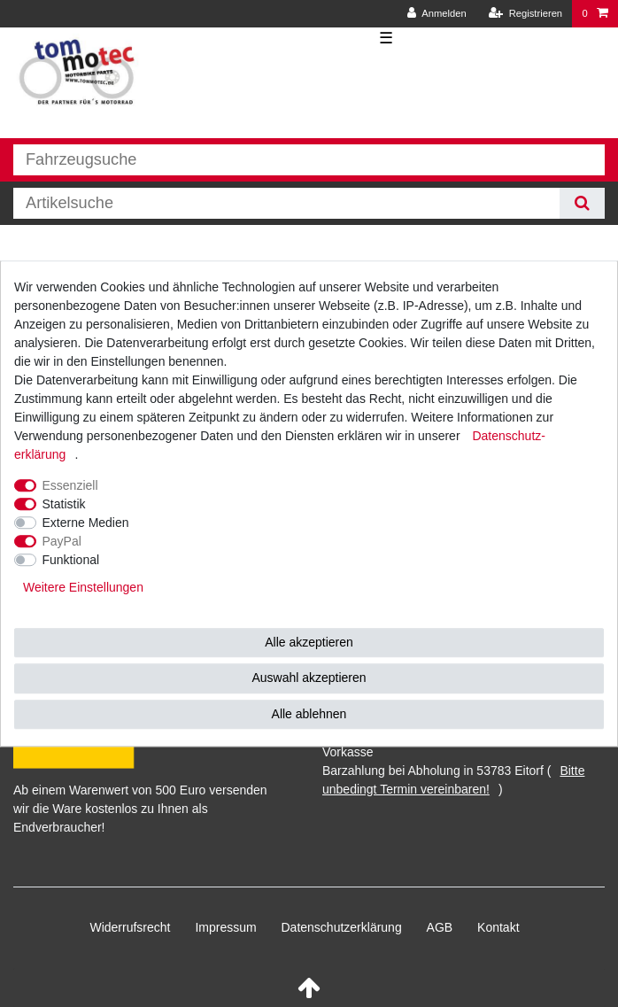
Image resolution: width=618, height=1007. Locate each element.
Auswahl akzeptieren (308, 677)
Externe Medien (85, 522)
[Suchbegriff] (286, 203)
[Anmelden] (437, 13)
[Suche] (582, 203)
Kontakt (498, 927)
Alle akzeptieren (309, 642)
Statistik (64, 504)
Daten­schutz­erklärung (342, 927)
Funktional (71, 560)
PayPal (61, 541)
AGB (440, 927)
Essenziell (70, 485)
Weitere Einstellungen (83, 587)
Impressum (225, 927)
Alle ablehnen (309, 714)
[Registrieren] (525, 13)
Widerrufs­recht (129, 927)
